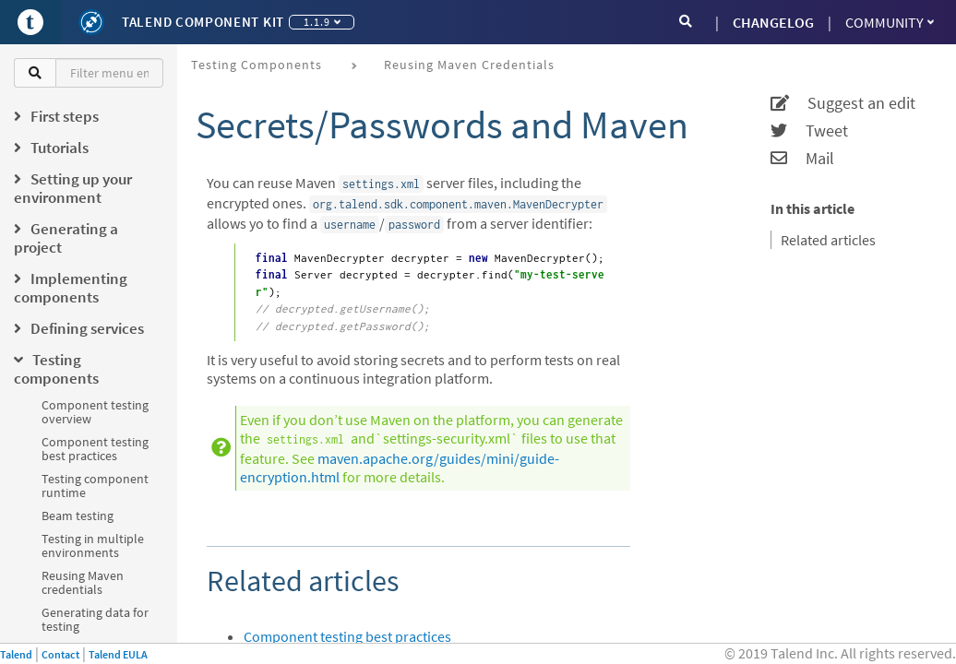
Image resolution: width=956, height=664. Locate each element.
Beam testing (78, 515)
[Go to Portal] (30, 22)
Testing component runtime (95, 485)
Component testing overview (95, 412)
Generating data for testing (95, 619)
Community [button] (889, 22)
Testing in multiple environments (93, 545)
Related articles (828, 240)
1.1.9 (322, 22)
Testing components (256, 64)
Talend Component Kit (203, 21)
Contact (60, 654)
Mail (802, 158)
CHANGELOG (773, 22)
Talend (16, 654)
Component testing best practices (95, 448)
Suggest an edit (843, 103)
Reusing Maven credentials (83, 582)
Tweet (809, 131)
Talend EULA (118, 654)
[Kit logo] (91, 22)
